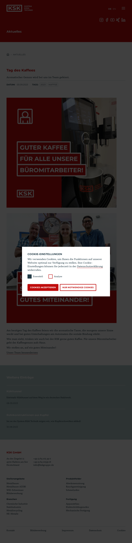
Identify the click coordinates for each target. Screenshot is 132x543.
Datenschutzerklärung (90, 266)
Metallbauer (13, 483)
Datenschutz (95, 530)
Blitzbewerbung (15, 493)
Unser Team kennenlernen (22, 352)
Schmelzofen (72, 489)
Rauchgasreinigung (76, 486)
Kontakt (11, 530)
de (109, 9)
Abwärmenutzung (75, 483)
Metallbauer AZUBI (16, 486)
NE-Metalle (12, 513)
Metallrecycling (14, 510)
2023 (43, 84)
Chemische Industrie (17, 503)
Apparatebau (72, 503)
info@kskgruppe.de (43, 464)
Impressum (68, 530)
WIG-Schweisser (15, 489)
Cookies (121, 530)
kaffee (53, 84)
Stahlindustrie (14, 506)
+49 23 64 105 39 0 (42, 458)
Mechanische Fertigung (78, 510)
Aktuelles (19, 54)
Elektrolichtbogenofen (77, 506)
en (114, 9)
